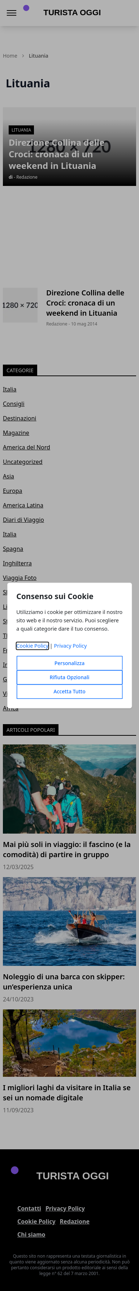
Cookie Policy (32, 646)
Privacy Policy (70, 646)
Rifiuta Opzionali (69, 677)
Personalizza (70, 663)
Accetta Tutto (69, 691)
